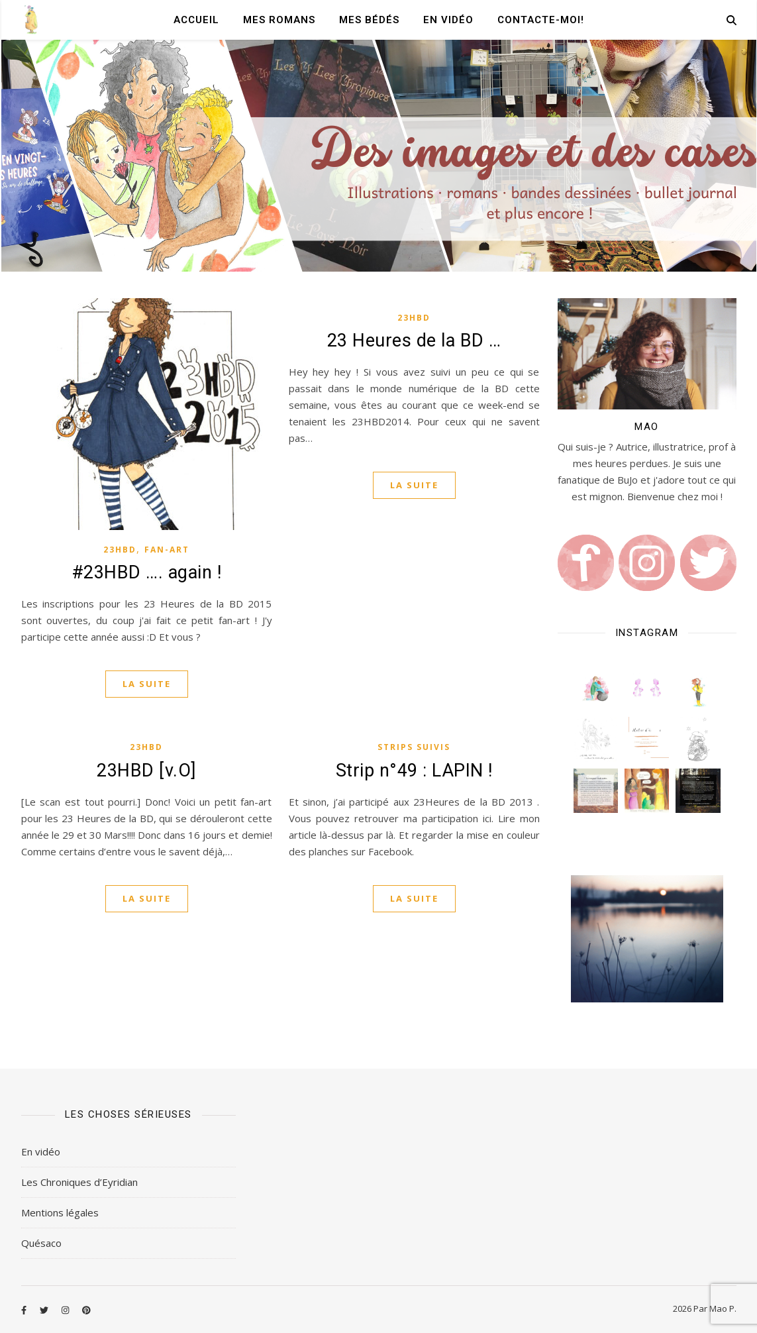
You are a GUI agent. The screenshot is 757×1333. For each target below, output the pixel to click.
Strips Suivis (414, 747)
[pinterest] (86, 1310)
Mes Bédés (369, 20)
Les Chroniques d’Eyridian (79, 1182)
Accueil (196, 20)
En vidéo (448, 20)
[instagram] (66, 1310)
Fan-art (166, 549)
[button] (596, 688)
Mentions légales (60, 1212)
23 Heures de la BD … (414, 340)
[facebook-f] (24, 1310)
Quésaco (41, 1243)
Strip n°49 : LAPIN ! (414, 770)
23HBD (119, 549)
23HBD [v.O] (146, 770)
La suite (147, 684)
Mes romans (279, 20)
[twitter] (45, 1310)
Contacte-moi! (540, 20)
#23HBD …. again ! (147, 572)
